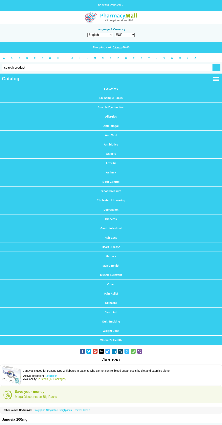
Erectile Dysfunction (111, 107)
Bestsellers (111, 88)
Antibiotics (111, 144)
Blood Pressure (111, 191)
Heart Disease (111, 247)
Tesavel (78, 410)
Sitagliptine (52, 410)
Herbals (111, 256)
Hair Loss (111, 237)
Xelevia (86, 410)
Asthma (111, 172)
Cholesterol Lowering (111, 200)
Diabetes (111, 219)
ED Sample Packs (111, 98)
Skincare (111, 302)
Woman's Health (111, 340)
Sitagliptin (51, 375)
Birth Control (111, 181)
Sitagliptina (39, 410)
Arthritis (111, 163)
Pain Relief (111, 293)
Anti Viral (111, 135)
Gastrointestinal (111, 228)
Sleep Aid (111, 312)
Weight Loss (111, 330)
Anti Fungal (111, 125)
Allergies (111, 116)
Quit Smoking (111, 321)
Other (111, 284)
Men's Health (111, 265)
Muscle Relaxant (111, 275)
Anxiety (111, 153)
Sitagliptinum (66, 410)
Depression (111, 209)
